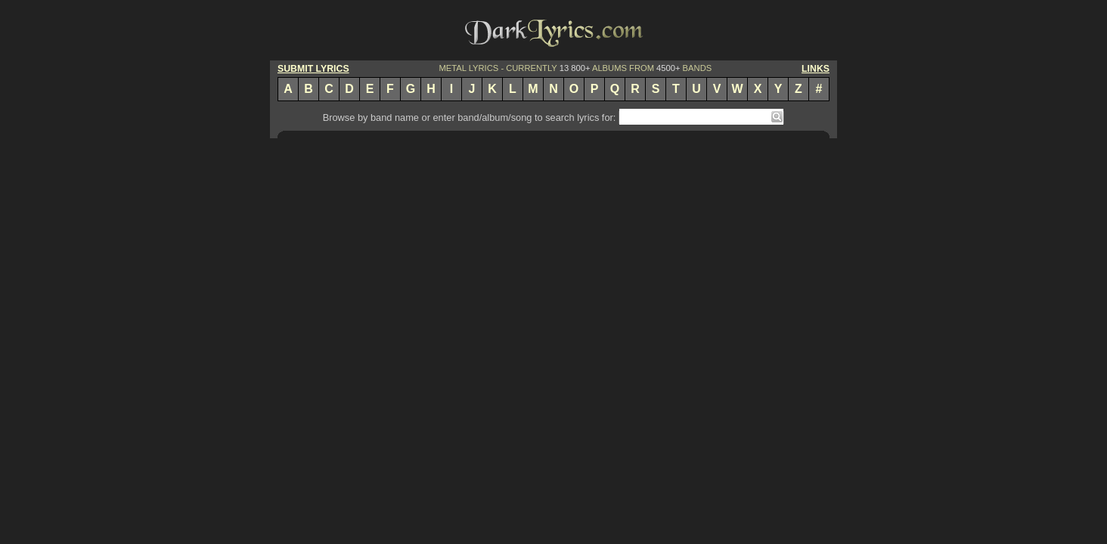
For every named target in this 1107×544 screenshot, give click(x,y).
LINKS (815, 68)
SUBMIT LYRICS (313, 68)
